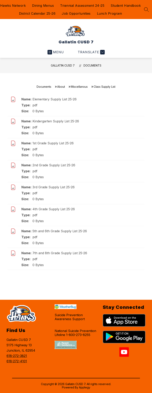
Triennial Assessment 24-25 (82, 6)
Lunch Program (109, 13)
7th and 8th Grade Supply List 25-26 (59, 253)
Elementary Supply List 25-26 (54, 99)
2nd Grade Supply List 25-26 (53, 165)
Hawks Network (13, 6)
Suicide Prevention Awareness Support (70, 317)
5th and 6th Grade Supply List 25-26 (59, 231)
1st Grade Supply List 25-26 (53, 143)
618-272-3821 (17, 356)
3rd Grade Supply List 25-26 (53, 187)
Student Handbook (126, 6)
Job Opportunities (76, 13)
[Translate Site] (91, 52)
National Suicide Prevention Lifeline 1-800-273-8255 (75, 333)
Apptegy (84, 387)
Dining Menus (43, 6)
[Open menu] (56, 52)
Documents (92, 65)
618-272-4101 (17, 361)
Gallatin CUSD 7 (63, 65)
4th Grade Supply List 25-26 (53, 209)
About (61, 86)
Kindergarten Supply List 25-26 (55, 121)
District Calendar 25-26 (37, 13)
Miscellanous (79, 86)
